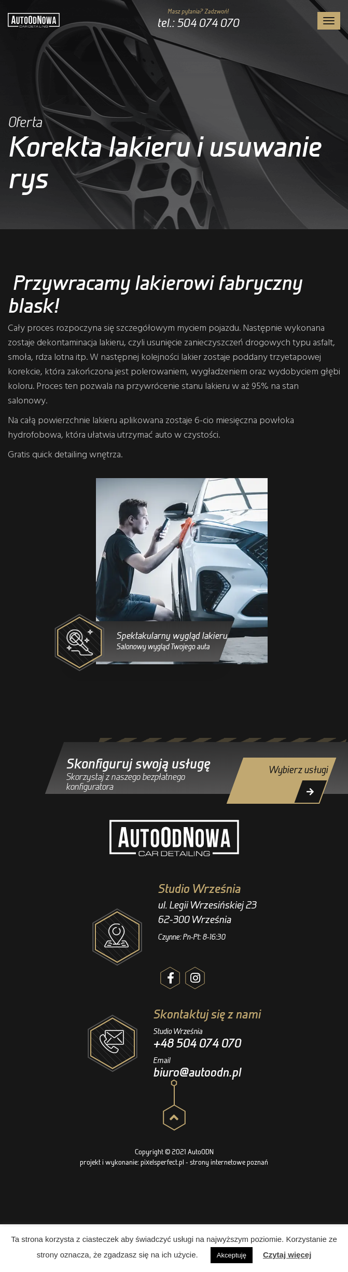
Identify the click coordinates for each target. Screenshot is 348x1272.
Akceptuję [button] (231, 1255)
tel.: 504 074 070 (198, 23)
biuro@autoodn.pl (197, 1072)
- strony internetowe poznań (227, 1162)
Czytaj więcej (287, 1254)
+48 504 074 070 (197, 1043)
